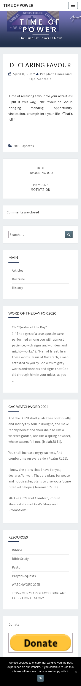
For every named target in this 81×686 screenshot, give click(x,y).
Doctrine (18, 279)
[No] (75, 672)
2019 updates (23, 146)
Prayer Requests (24, 576)
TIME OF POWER (18, 5)
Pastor (17, 567)
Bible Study (20, 558)
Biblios (17, 550)
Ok (40, 678)
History (17, 287)
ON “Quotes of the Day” (29, 327)
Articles (17, 270)
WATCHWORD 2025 (26, 584)
